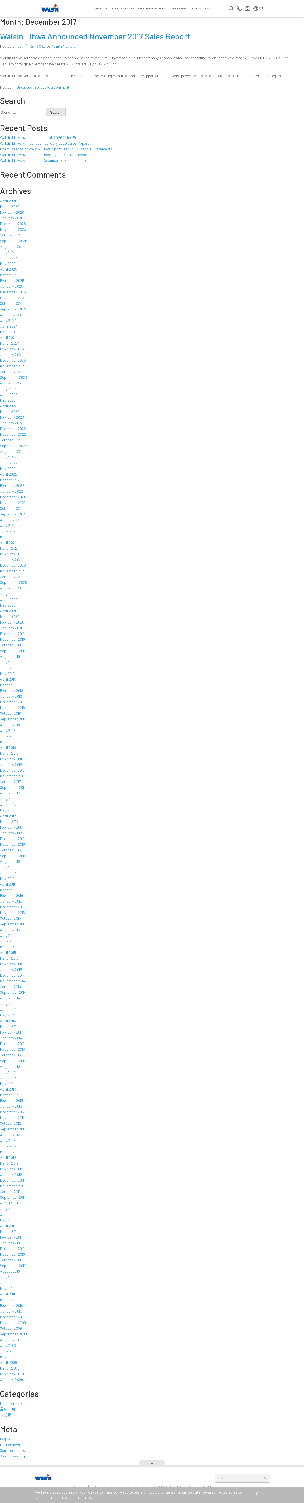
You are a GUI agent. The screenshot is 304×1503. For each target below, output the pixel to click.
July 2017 (7, 798)
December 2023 (13, 360)
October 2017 (10, 781)
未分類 (6, 1415)
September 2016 (13, 855)
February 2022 (12, 485)
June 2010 (8, 1282)
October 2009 (11, 1328)
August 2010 (10, 1271)
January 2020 (11, 627)
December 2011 (12, 1180)
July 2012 (8, 1140)
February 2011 (11, 1237)
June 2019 (8, 667)
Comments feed (12, 1450)
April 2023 (8, 405)
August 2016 (10, 861)
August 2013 (10, 1066)
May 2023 (7, 400)
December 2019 (12, 633)
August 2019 (10, 656)
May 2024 (8, 331)
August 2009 (10, 1339)
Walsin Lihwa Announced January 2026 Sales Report (44, 154)
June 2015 (8, 941)
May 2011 (7, 1220)
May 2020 (7, 605)
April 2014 (8, 1020)
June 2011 (8, 1214)
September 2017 (13, 787)
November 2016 (12, 844)
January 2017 (11, 832)
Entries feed (10, 1444)
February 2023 (12, 417)
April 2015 (8, 952)
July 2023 (8, 388)
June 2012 (8, 1146)
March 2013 (9, 1094)
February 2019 (11, 690)
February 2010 (11, 1305)
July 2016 (7, 867)
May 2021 (7, 536)
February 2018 (11, 758)
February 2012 (11, 1168)
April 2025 (8, 269)
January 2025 (11, 286)
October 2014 (10, 986)
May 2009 (7, 1356)
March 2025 (9, 274)
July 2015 (7, 935)
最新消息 (7, 1409)
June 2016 (8, 872)
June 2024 (9, 326)
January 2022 (11, 491)
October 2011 (10, 1191)
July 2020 (8, 593)
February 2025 (12, 280)
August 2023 (10, 383)
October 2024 (11, 303)
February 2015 (11, 963)
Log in (5, 1439)
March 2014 (9, 1026)
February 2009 (12, 1373)
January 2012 (11, 1174)
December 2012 (12, 1111)
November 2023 (13, 366)
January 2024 (11, 354)
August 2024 (10, 314)
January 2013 (11, 1106)
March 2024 (10, 343)
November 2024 (13, 297)
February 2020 (12, 622)
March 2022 (10, 479)
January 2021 (11, 559)
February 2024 (12, 348)
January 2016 (11, 901)
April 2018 (8, 747)
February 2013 (11, 1100)
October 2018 (10, 713)
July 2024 (8, 320)
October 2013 (10, 1055)
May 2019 (7, 673)
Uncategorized (28, 87)
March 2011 (9, 1231)
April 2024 (8, 337)
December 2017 (12, 770)
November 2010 (12, 1254)
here (87, 1497)
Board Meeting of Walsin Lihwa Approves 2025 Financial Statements (56, 149)
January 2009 (11, 1379)
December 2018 (12, 702)
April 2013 (8, 1089)
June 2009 (9, 1351)
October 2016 (10, 850)
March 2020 (9, 616)
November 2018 (12, 707)
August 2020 (10, 588)
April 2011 (7, 1225)
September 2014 (13, 992)
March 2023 (9, 411)
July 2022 (8, 457)
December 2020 (13, 565)
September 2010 (13, 1265)
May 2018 (7, 741)
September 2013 (13, 1060)
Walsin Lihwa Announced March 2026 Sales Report (42, 137)
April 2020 (8, 610)
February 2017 (11, 827)
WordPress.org (12, 1456)
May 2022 (8, 468)
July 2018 (7, 730)
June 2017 (8, 804)
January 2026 (11, 218)
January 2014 (11, 1037)
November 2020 (13, 571)
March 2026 (9, 206)
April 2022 (8, 474)
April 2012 (8, 1157)
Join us (196, 8)
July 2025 (8, 252)
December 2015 (12, 906)
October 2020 (11, 576)
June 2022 (9, 462)
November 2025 (13, 229)
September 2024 (13, 309)
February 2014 (11, 1032)
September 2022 (13, 445)
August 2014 (10, 998)
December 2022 (13, 428)
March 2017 (9, 821)
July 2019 (7, 662)
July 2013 (7, 1072)
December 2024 (13, 292)
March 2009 (9, 1368)
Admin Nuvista (63, 46)
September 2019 (13, 650)
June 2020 (9, 599)
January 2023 (11, 423)
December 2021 (12, 497)
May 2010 (7, 1288)
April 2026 (8, 200)
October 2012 (10, 1123)
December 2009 (13, 1316)
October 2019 (10, 645)
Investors (180, 8)
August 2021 (10, 519)
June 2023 (9, 394)
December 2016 (12, 838)
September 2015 (13, 924)
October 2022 (11, 440)
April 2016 (8, 884)
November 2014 (12, 981)
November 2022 (13, 434)
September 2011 (13, 1197)
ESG (208, 8)
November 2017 (12, 776)
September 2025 (13, 240)
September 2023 (13, 377)
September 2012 (13, 1129)
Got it (260, 1493)
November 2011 (12, 1186)
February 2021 (11, 553)
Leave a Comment (54, 87)
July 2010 (7, 1277)
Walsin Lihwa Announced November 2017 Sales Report (95, 36)
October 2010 (10, 1260)
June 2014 (8, 1009)
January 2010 (11, 1311)
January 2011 (10, 1242)
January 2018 (11, 764)
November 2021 (12, 502)
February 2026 (12, 212)
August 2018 (10, 724)
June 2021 (8, 531)
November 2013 (12, 1049)
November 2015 (12, 912)
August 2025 (10, 246)
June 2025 (9, 257)
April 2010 (8, 1294)
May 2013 (7, 1083)
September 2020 (13, 582)
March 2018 (9, 753)
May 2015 (7, 946)
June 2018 (8, 736)
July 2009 (8, 1345)
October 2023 (11, 371)
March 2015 (9, 958)
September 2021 (13, 514)
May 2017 (7, 810)
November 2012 (12, 1117)
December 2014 (12, 975)
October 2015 (10, 918)
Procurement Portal (153, 8)
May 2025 (7, 263)
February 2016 (11, 895)
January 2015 (11, 969)
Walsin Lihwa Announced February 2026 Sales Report (44, 143)
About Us (100, 8)
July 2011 (7, 1208)
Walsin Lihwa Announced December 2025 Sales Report (45, 160)
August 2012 (10, 1134)
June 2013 (8, 1077)
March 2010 (9, 1299)
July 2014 (8, 1003)
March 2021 (9, 548)
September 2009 (13, 1334)
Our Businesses (123, 8)
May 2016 (7, 878)
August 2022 (10, 451)
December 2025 (13, 223)
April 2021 (8, 542)
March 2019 (9, 684)
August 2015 (10, 929)
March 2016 (9, 889)
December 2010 (12, 1248)
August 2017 (10, 793)
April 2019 (8, 679)
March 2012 (9, 1163)
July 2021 (8, 525)
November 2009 (13, 1322)
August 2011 (9, 1203)
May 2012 (7, 1151)
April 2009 (8, 1362)
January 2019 (11, 696)
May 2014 (7, 1015)
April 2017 (8, 815)
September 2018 (13, 719)
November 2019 (12, 639)
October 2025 (11, 235)
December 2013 (12, 1043)
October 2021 (10, 508)
